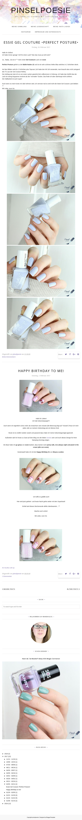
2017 (6, 756)
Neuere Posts (9, 589)
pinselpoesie (41, 10)
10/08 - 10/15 (10, 762)
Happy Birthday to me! (41, 371)
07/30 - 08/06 (10, 765)
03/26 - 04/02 (10, 778)
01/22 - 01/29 (10, 795)
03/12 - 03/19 (10, 781)
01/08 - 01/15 (10, 801)
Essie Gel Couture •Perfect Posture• (41, 42)
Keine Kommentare (9, 357)
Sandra (49, 438)
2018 (6, 754)
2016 (6, 803)
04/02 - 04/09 (10, 776)
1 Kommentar (7, 576)
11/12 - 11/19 (10, 759)
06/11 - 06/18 (10, 767)
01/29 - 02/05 (10, 792)
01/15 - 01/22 (10, 798)
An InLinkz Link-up (8, 568)
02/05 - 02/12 (10, 784)
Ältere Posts (72, 589)
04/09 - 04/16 (10, 773)
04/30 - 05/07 (10, 770)
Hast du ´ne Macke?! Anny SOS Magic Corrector (41, 659)
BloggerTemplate (50, 817)
